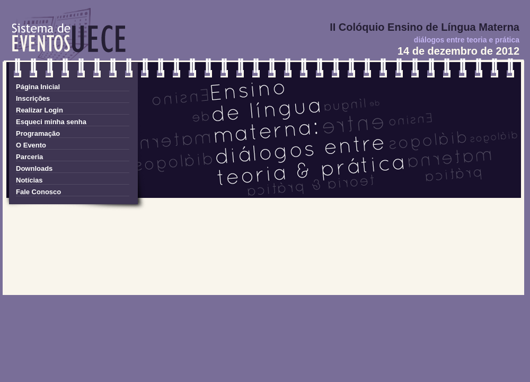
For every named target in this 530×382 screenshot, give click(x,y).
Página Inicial (38, 87)
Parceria (29, 157)
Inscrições (33, 98)
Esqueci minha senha (51, 122)
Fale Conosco (38, 192)
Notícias (29, 180)
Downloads (34, 168)
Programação (38, 133)
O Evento (31, 145)
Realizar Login (39, 110)
